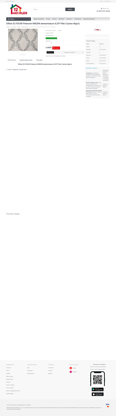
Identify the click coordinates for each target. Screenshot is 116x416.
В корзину (56, 48)
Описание (12, 60)
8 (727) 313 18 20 (93, 366)
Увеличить (24, 54)
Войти (101, 1)
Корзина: (105, 8)
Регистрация (107, 1)
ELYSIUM (54, 30)
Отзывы (39, 60)
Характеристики (26, 60)
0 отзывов (59, 30)
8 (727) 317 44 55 (94, 369)
